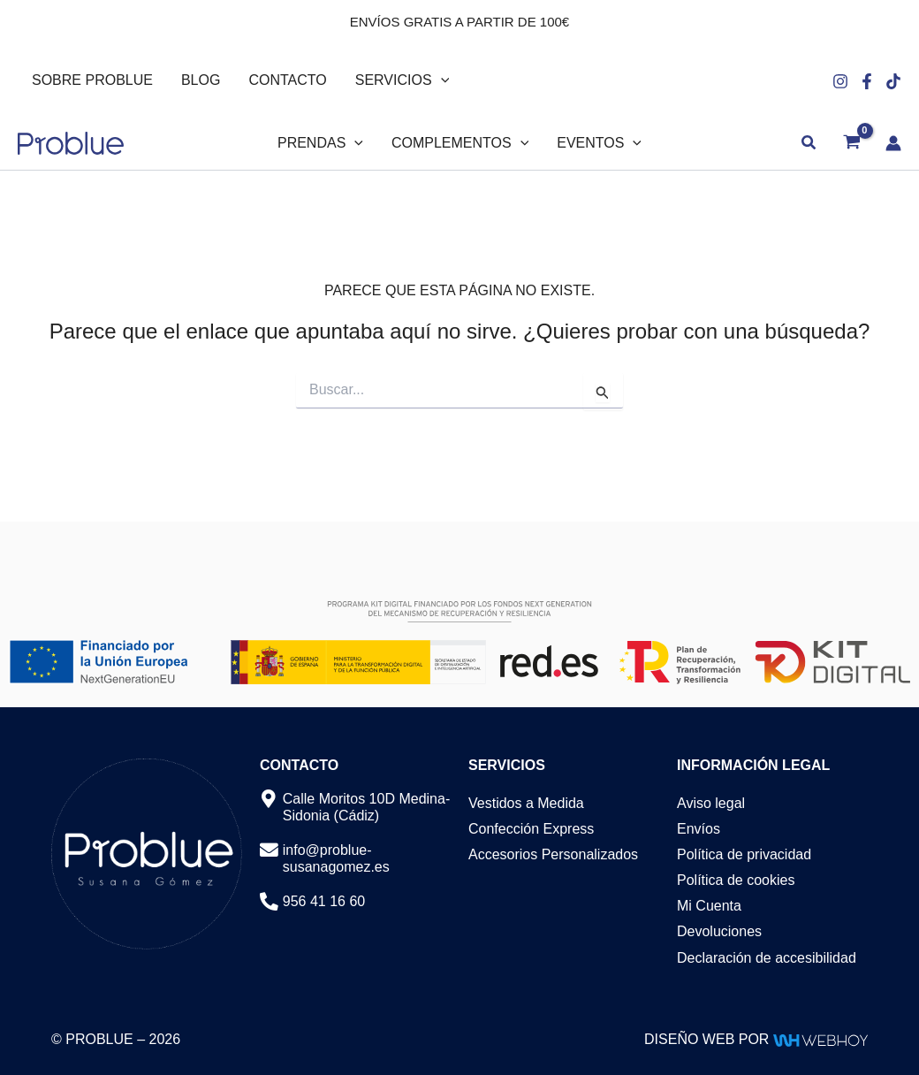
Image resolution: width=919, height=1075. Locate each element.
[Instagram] (840, 81)
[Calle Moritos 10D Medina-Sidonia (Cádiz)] (269, 799)
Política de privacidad (744, 854)
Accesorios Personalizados (553, 854)
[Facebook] (867, 81)
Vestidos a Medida (526, 803)
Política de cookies (735, 880)
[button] (441, 80)
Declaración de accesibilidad (766, 957)
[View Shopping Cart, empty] (851, 143)
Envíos (698, 828)
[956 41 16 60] (269, 902)
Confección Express (531, 828)
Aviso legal (711, 803)
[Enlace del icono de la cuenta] (893, 143)
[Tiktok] (893, 81)
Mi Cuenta (709, 905)
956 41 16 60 (324, 901)
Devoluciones (719, 931)
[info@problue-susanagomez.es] (269, 851)
